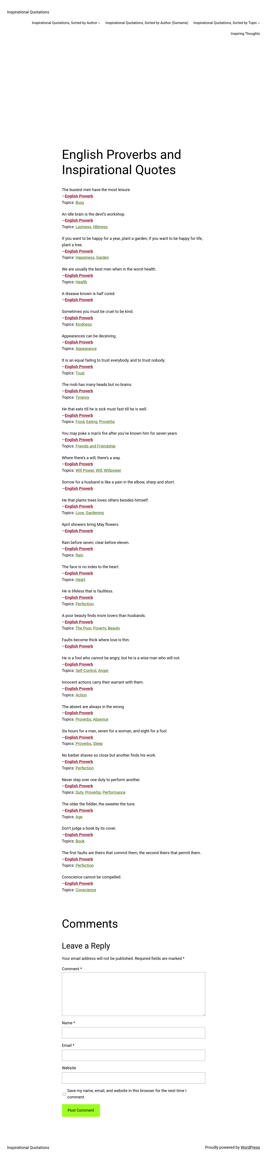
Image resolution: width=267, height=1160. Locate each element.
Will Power (85, 470)
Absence (100, 719)
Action (81, 695)
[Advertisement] (133, 89)
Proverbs (107, 421)
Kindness (84, 324)
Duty (79, 792)
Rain (79, 555)
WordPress (250, 1147)
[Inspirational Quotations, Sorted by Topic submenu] (259, 23)
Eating (91, 421)
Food (80, 421)
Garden (102, 257)
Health (81, 282)
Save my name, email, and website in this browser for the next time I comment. (126, 1093)
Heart (81, 579)
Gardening (95, 512)
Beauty (114, 628)
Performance (114, 792)
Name (68, 1023)
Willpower (112, 470)
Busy (80, 202)
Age (79, 816)
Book (80, 841)
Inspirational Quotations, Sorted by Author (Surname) (147, 23)
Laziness (83, 226)
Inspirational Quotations (28, 12)
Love (80, 512)
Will (99, 470)
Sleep (98, 743)
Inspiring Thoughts (245, 34)
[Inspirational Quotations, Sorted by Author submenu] (99, 23)
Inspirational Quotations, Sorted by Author (64, 23)
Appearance (86, 348)
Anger (103, 670)
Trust (79, 373)
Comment (72, 968)
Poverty (99, 628)
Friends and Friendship (96, 446)
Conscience (86, 889)
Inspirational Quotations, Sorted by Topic (225, 23)
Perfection (85, 604)
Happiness (85, 257)
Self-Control (86, 670)
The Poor (83, 628)
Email (68, 1045)
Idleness (100, 226)
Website (69, 1068)
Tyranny (82, 397)
